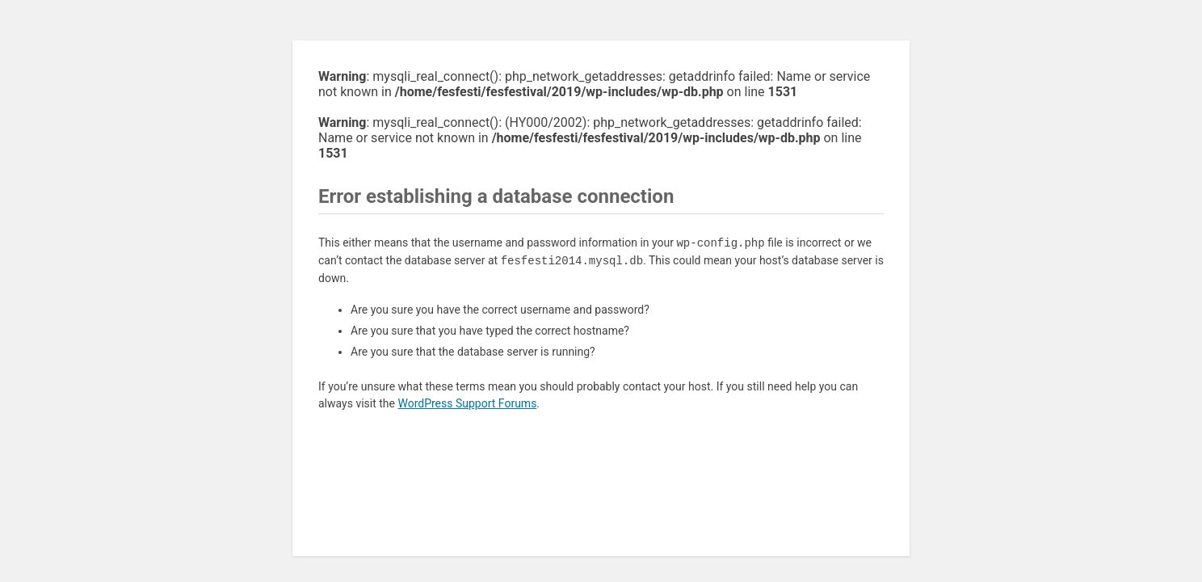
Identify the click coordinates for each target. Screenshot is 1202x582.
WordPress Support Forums (466, 403)
